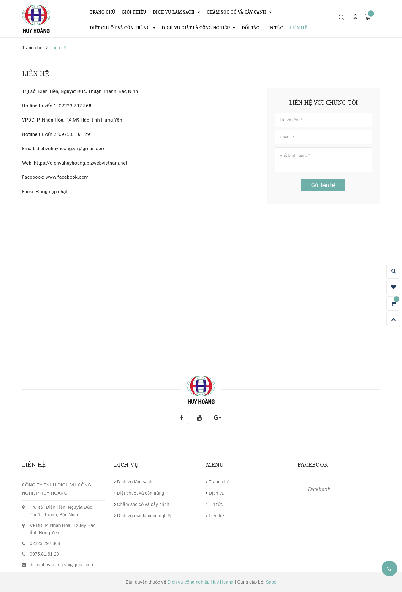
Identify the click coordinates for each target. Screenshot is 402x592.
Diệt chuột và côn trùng (140, 493)
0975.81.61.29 (74, 134)
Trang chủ (219, 481)
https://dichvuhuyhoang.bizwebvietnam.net (80, 163)
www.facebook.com (67, 177)
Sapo (271, 581)
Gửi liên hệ (323, 185)
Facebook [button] (313, 464)
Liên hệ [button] (34, 464)
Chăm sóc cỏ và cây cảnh (143, 504)
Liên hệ (216, 515)
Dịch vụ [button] (126, 464)
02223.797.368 (75, 106)
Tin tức (216, 504)
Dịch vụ (217, 493)
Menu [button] (215, 464)
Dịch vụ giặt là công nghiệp (145, 515)
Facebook (318, 489)
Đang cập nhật (52, 191)
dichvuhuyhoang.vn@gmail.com (70, 148)
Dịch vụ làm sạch (135, 481)
